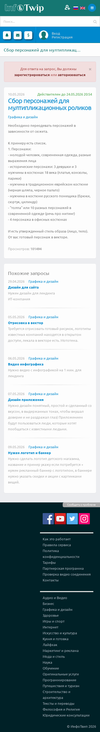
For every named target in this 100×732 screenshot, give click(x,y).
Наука (47, 662)
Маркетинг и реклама (61, 650)
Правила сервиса (57, 544)
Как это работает (57, 539)
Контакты (51, 580)
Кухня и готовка (56, 638)
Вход (56, 33)
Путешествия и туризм (61, 685)
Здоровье (51, 615)
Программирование (59, 680)
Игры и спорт (54, 621)
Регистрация (62, 37)
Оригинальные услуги (61, 674)
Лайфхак (50, 644)
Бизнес (48, 603)
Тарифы (49, 562)
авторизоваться (72, 74)
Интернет (50, 627)
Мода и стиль (54, 656)
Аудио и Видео (55, 597)
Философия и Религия (61, 709)
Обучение (51, 668)
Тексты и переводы (58, 703)
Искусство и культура (60, 633)
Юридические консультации (66, 715)
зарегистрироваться (32, 74)
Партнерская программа (63, 568)
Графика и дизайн (23, 117)
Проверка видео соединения (67, 574)
